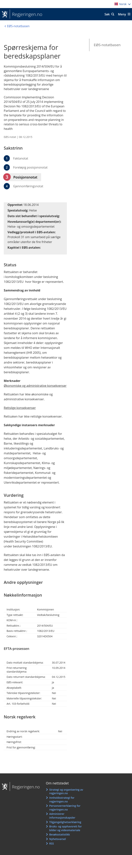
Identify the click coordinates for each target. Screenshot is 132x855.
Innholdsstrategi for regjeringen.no (61, 799)
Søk (107, 14)
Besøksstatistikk (59, 834)
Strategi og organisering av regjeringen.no (66, 791)
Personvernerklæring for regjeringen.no (64, 807)
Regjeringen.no (26, 14)
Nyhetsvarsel (57, 839)
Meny (122, 14)
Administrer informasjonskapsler (62, 815)
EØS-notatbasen (107, 44)
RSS (51, 843)
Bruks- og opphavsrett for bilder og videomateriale (65, 828)
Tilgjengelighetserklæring (65, 822)
